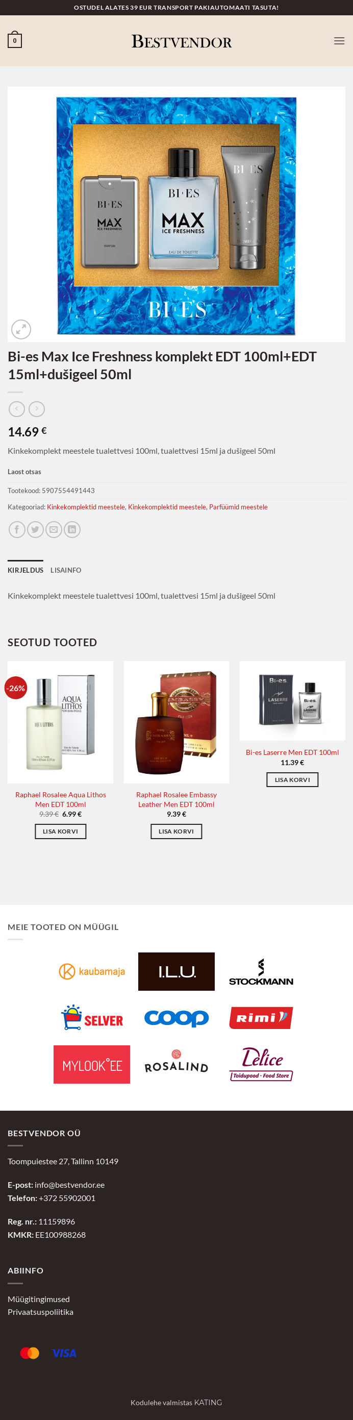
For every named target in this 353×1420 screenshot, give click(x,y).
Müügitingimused (39, 1299)
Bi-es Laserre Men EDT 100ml (292, 752)
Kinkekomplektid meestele (86, 507)
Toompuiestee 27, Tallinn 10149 (63, 1161)
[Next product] (16, 409)
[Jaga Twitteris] (35, 529)
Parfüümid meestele (238, 507)
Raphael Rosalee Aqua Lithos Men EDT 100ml (60, 799)
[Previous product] (36, 409)
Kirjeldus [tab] (25, 570)
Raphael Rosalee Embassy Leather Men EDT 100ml (176, 799)
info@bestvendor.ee (70, 1184)
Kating (208, 1402)
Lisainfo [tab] (66, 570)
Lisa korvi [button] (60, 831)
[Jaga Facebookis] (17, 529)
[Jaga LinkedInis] (72, 529)
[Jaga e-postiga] (53, 529)
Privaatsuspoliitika (40, 1311)
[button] (15, 41)
